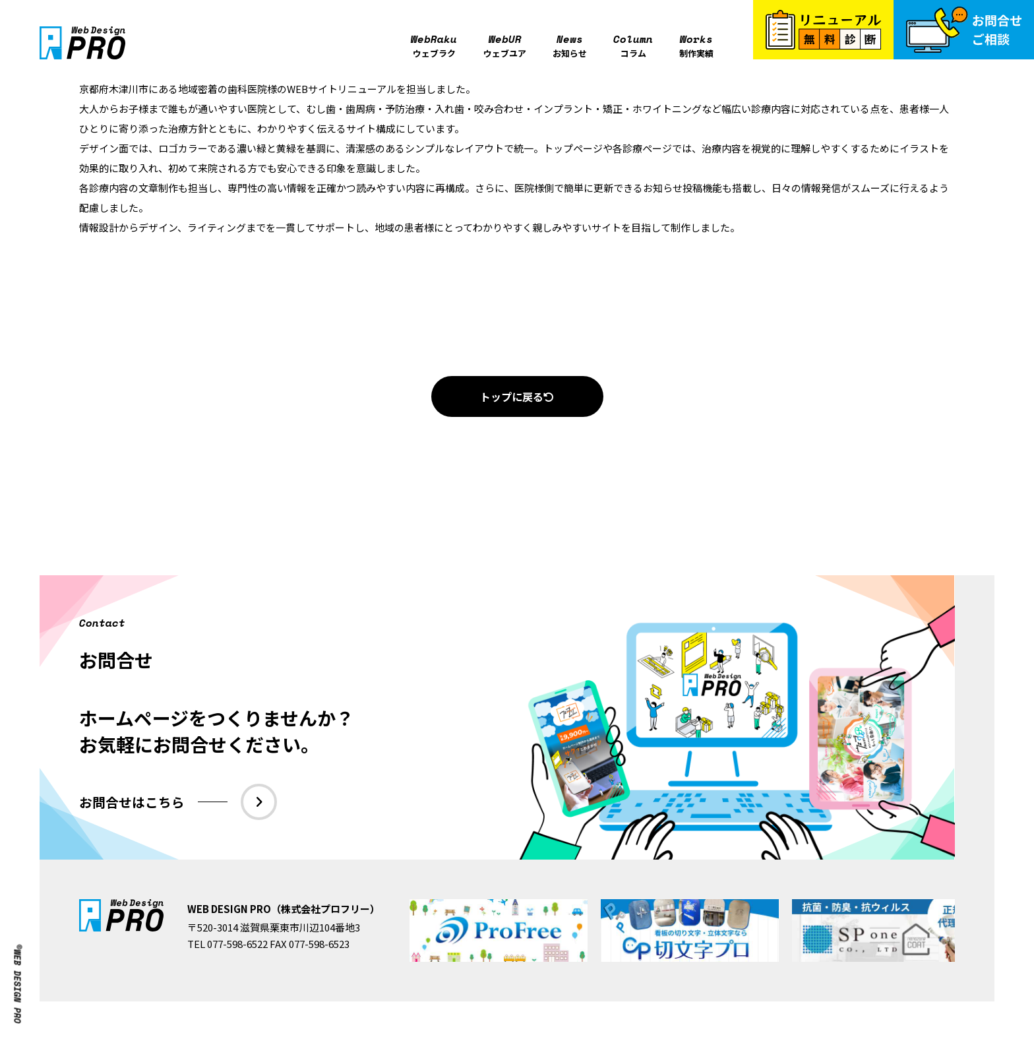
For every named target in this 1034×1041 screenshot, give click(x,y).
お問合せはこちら (178, 802)
